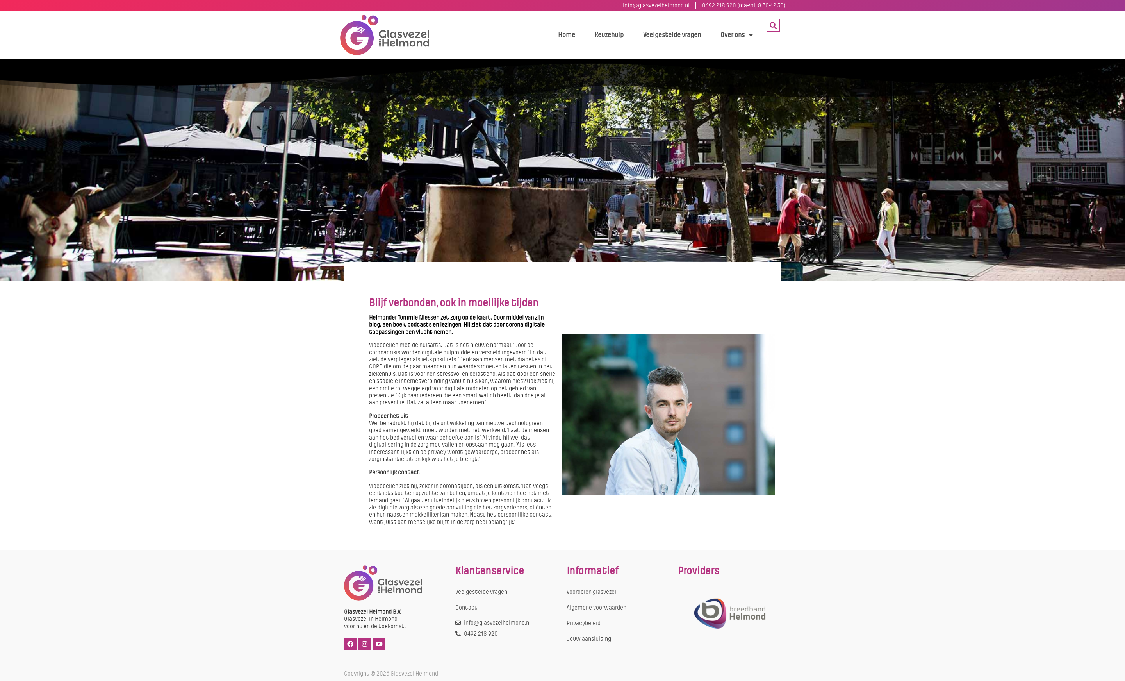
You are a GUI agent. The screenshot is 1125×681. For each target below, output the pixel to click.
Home (566, 34)
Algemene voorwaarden (596, 607)
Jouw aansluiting (589, 639)
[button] (773, 25)
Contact (466, 607)
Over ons (736, 34)
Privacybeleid (584, 623)
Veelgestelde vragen (672, 34)
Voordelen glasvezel (591, 592)
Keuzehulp (609, 34)
